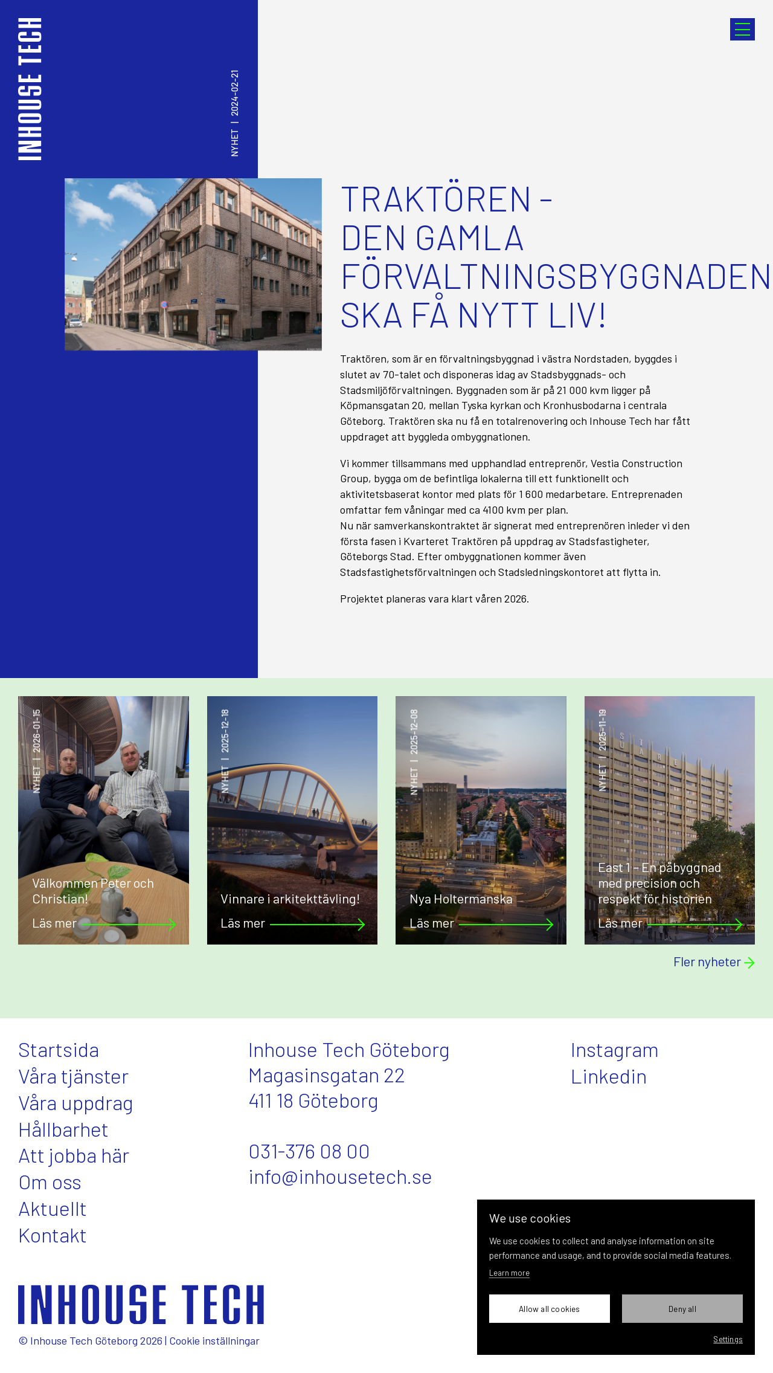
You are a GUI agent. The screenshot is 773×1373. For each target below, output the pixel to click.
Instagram (615, 1048)
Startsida (58, 1048)
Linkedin (609, 1075)
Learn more (509, 1273)
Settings (728, 1339)
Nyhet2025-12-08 (414, 752)
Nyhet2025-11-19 (603, 750)
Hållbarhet (63, 1128)
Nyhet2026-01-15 (37, 751)
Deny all (682, 1309)
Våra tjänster (73, 1075)
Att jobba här (73, 1154)
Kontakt (52, 1234)
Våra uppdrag (75, 1102)
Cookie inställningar (214, 1340)
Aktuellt (52, 1207)
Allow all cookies (549, 1309)
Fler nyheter (714, 961)
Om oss (50, 1181)
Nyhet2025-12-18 (225, 751)
